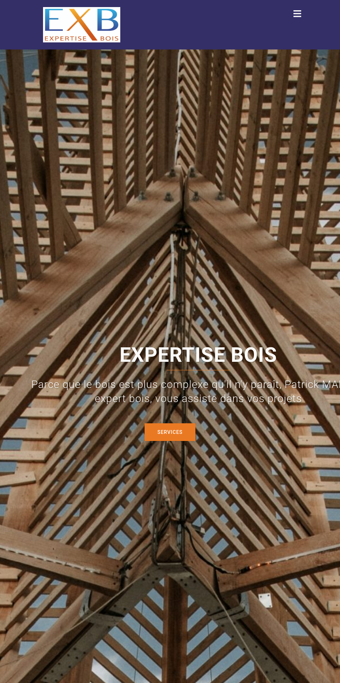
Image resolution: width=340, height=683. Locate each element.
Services (170, 432)
